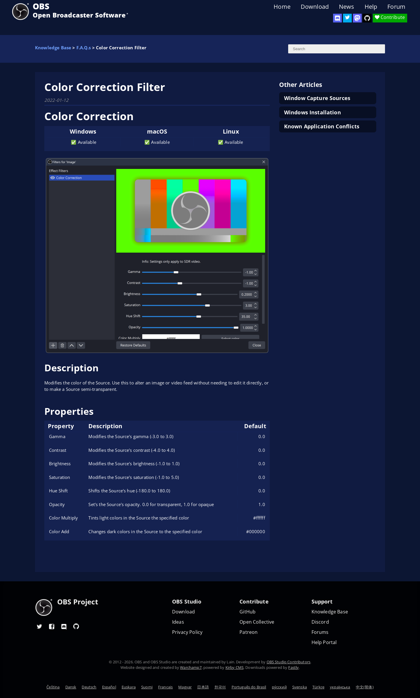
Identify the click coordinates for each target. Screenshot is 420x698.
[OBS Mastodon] (357, 18)
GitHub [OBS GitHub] (247, 612)
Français (165, 687)
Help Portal (324, 642)
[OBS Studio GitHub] (367, 18)
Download (315, 7)
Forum (396, 7)
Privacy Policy (187, 632)
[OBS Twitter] (347, 18)
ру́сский (279, 687)
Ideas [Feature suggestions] (178, 622)
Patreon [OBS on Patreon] (248, 632)
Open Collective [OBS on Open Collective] (256, 622)
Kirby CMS (234, 667)
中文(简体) (365, 687)
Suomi (147, 687)
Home (282, 7)
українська (340, 687)
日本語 (203, 687)
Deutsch (89, 687)
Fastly (293, 667)
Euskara (129, 687)
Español (109, 687)
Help (371, 7)
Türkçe (318, 687)
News (346, 7)
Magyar (185, 687)
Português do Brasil (249, 687)
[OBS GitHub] (76, 626)
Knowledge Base (53, 47)
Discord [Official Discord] (320, 622)
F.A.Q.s (83, 47)
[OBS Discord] (337, 18)
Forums (320, 632)
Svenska (299, 687)
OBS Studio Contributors (288, 661)
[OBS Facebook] (51, 626)
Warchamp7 (190, 667)
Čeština (53, 687)
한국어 (220, 687)
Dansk (70, 687)
